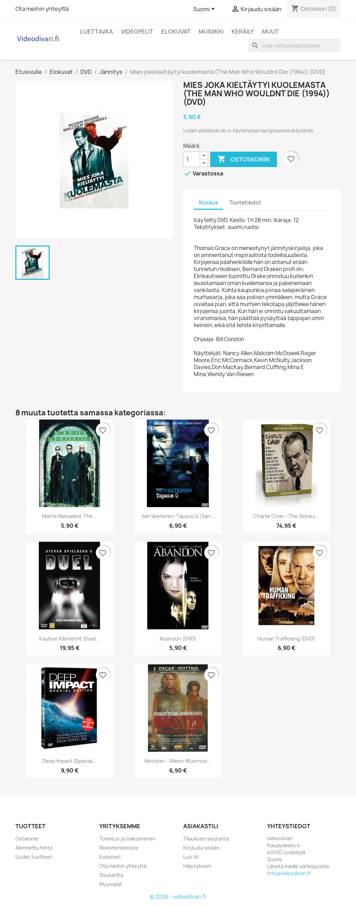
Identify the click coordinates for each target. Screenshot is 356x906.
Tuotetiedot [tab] (245, 202)
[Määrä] (191, 159)
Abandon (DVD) (177, 638)
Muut (270, 31)
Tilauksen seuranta (206, 838)
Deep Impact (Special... (69, 761)
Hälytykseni (197, 866)
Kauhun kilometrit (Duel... (69, 638)
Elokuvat (176, 31)
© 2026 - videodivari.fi (178, 896)
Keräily (243, 31)
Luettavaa (96, 31)
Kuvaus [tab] (208, 202)
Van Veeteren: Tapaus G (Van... (178, 516)
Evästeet (110, 856)
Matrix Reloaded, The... (69, 516)
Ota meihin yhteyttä (42, 9)
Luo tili (190, 856)
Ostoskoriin (244, 159)
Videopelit (137, 31)
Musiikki (211, 31)
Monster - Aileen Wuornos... (178, 761)
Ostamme (26, 838)
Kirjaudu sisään (201, 847)
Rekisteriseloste (118, 847)
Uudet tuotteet (33, 856)
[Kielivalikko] (205, 9)
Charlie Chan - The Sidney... (286, 516)
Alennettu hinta (33, 847)
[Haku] (294, 46)
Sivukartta (111, 875)
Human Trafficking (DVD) (286, 638)
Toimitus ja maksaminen (127, 838)
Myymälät (110, 884)
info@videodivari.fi (289, 873)
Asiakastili (200, 826)
